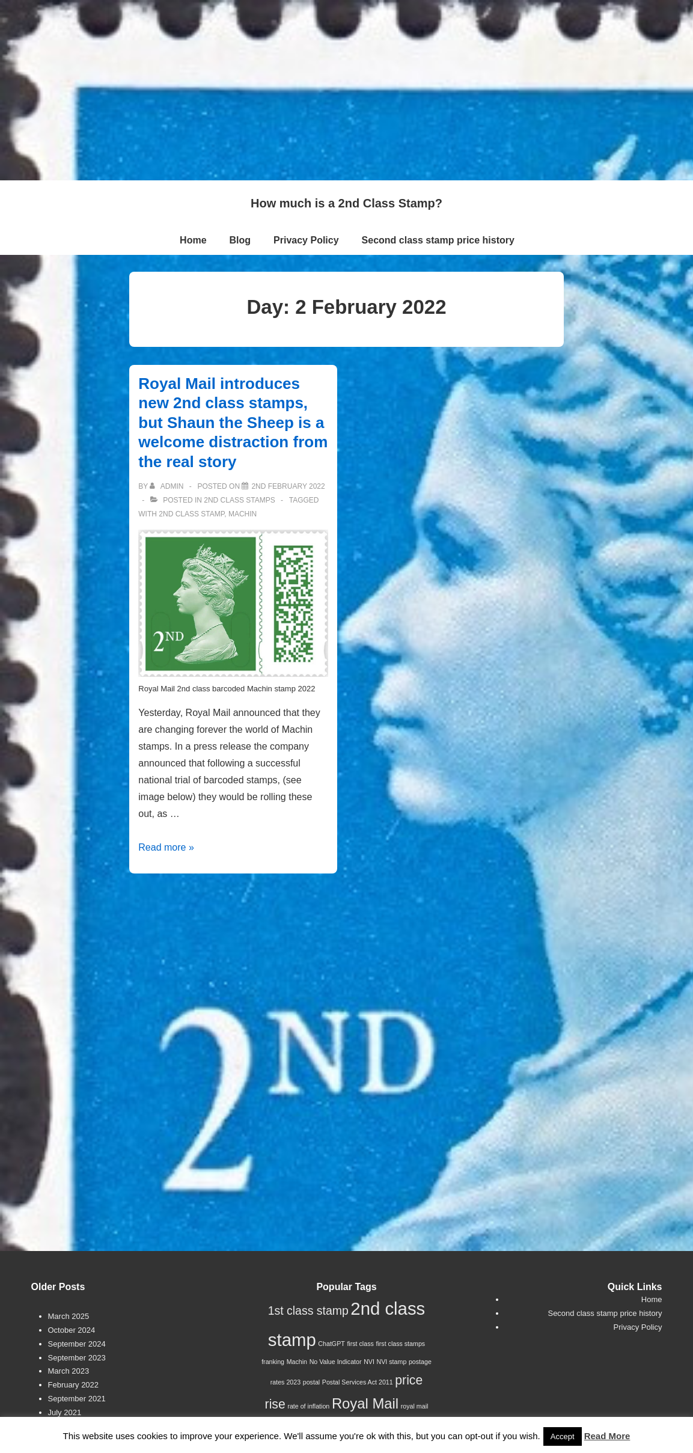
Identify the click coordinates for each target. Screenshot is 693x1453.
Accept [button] (563, 1436)
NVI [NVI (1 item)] (369, 1361)
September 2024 (77, 1343)
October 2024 (72, 1330)
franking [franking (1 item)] (272, 1361)
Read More (607, 1436)
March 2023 (69, 1370)
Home (193, 240)
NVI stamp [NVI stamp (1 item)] (392, 1361)
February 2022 (73, 1384)
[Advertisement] (346, 90)
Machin (242, 514)
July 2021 (65, 1412)
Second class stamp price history (438, 240)
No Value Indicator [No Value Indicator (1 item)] (336, 1361)
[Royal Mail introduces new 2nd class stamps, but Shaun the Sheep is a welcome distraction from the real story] (288, 486)
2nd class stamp (191, 514)
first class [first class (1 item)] (360, 1343)
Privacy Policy (306, 240)
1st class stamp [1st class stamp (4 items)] (308, 1310)
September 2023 (77, 1357)
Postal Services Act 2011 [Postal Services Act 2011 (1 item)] (357, 1382)
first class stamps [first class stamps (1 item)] (400, 1343)
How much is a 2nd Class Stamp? (346, 203)
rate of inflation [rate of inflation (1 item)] (308, 1406)
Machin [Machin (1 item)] (297, 1361)
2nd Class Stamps (239, 500)
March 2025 (69, 1316)
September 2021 (77, 1398)
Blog (240, 240)
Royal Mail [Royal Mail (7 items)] (365, 1403)
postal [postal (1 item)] (311, 1382)
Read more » (166, 847)
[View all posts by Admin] (167, 486)
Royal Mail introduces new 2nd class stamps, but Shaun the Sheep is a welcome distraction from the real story (233, 423)
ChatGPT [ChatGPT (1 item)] (331, 1343)
